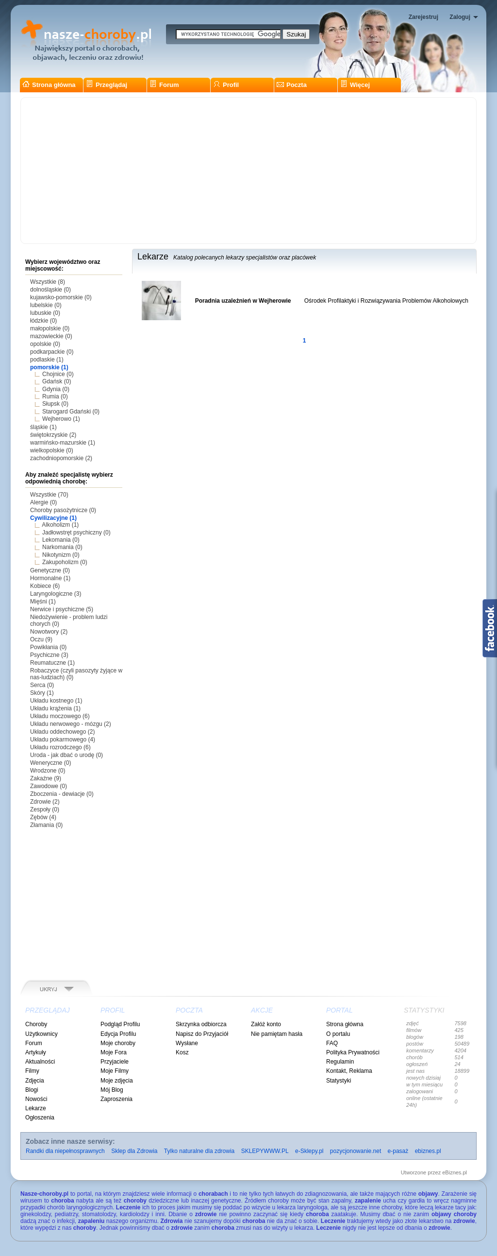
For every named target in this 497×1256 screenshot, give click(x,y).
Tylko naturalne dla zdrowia (199, 1151)
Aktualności (40, 1061)
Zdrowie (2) (45, 801)
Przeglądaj (106, 84)
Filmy (32, 1070)
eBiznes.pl (454, 1172)
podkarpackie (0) (51, 351)
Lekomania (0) (61, 539)
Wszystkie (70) (49, 494)
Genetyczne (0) (50, 570)
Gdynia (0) (55, 389)
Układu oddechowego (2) (62, 731)
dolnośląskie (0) (50, 289)
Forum (164, 84)
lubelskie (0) (46, 305)
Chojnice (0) (58, 374)
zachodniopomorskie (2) (61, 458)
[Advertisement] (248, 171)
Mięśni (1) (43, 601)
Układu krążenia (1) (55, 708)
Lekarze (35, 1108)
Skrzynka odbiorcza (201, 1024)
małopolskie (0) (49, 328)
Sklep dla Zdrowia (134, 1151)
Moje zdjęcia (116, 1080)
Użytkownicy (41, 1034)
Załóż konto (266, 1024)
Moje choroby (117, 1043)
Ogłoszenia (39, 1117)
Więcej (355, 84)
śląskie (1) (43, 427)
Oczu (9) (41, 639)
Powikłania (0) (48, 647)
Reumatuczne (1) (52, 662)
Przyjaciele (114, 1061)
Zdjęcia (34, 1080)
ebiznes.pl (428, 1151)
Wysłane (187, 1043)
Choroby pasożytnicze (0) (63, 510)
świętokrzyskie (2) (53, 434)
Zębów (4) (43, 817)
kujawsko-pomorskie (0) (61, 297)
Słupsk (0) (55, 403)
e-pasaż (398, 1151)
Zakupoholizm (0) (64, 562)
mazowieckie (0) (51, 336)
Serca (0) (42, 685)
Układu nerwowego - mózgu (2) (70, 724)
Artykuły (35, 1052)
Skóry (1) (42, 692)
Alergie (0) (43, 502)
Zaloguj (459, 17)
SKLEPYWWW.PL (265, 1151)
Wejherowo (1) (61, 418)
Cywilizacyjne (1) (53, 518)
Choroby (36, 1024)
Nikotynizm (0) (61, 554)
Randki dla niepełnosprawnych (65, 1151)
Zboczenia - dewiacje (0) (62, 794)
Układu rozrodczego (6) (60, 747)
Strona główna (49, 84)
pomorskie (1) (49, 367)
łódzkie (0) (43, 320)
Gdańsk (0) (56, 381)
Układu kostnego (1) (56, 700)
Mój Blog (111, 1089)
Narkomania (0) (62, 547)
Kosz (182, 1052)
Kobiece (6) (45, 586)
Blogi (31, 1089)
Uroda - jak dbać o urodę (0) (66, 755)
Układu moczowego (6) (60, 716)
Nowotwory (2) (48, 631)
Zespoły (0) (44, 809)
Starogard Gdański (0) (70, 411)
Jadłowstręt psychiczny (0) (76, 532)
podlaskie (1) (47, 359)
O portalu (338, 1034)
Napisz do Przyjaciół (202, 1034)
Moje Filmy (114, 1070)
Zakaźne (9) (45, 778)
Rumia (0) (55, 396)
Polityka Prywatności (353, 1052)
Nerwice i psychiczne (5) (61, 609)
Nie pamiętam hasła (276, 1034)
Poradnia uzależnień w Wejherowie (243, 300)
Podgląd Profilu (120, 1024)
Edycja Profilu (118, 1034)
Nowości (36, 1099)
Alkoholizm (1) (60, 524)
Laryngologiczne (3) (55, 593)
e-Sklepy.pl (309, 1151)
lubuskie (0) (45, 313)
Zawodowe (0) (48, 786)
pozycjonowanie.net (355, 1151)
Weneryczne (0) (50, 762)
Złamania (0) (46, 825)
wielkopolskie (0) (51, 450)
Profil (226, 84)
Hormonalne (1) (50, 578)
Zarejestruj (423, 17)
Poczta (292, 84)
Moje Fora (113, 1052)
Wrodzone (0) (47, 770)
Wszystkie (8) (47, 281)
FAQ (332, 1043)
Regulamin (340, 1061)
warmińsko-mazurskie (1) (62, 442)
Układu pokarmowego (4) (62, 739)
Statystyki (338, 1080)
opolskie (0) (45, 344)
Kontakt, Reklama (349, 1070)
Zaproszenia (116, 1099)
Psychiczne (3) (49, 655)
